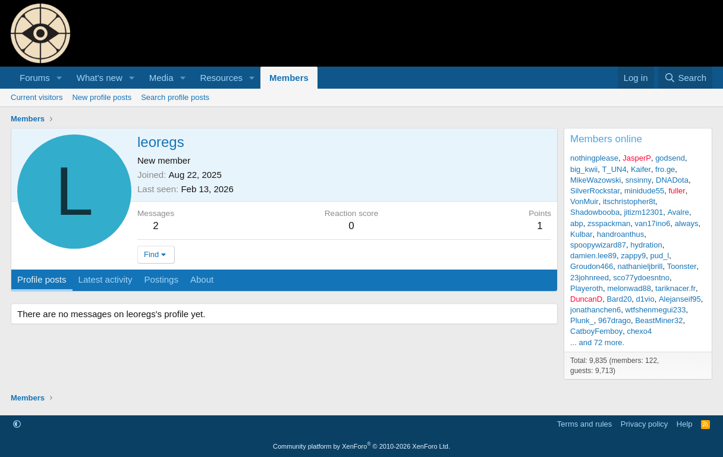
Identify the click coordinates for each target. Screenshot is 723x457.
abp (576, 223)
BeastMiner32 (659, 320)
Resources (221, 78)
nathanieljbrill (640, 266)
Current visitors (36, 97)
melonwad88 (629, 288)
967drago (614, 320)
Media (161, 78)
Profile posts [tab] (42, 279)
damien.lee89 (593, 255)
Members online (606, 139)
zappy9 (633, 255)
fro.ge (665, 169)
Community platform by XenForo (361, 446)
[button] (59, 78)
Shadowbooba (595, 212)
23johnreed (589, 277)
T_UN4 (614, 169)
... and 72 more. (597, 342)
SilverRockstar (595, 190)
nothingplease (594, 158)
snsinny (638, 180)
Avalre (678, 212)
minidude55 (644, 190)
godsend (670, 158)
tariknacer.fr (675, 288)
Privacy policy (644, 424)
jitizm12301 (643, 212)
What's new (99, 78)
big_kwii (584, 169)
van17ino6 (652, 223)
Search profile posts (175, 97)
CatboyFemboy (596, 331)
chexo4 (639, 331)
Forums (35, 78)
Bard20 (618, 299)
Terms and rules (584, 424)
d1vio (645, 299)
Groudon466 (591, 266)
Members (289, 78)
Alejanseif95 (680, 299)
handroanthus (621, 234)
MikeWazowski (595, 180)
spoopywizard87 (598, 244)
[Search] (685, 78)
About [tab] (201, 279)
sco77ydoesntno (641, 277)
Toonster (682, 266)
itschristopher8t (629, 201)
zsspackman (608, 223)
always (687, 223)
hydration (646, 244)
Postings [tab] (161, 279)
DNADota (672, 180)
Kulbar (581, 234)
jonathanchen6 (595, 309)
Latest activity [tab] (105, 279)
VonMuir (584, 201)
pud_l (659, 255)
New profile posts (101, 97)
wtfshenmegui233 (655, 309)
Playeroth (586, 288)
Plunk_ (582, 320)
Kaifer (641, 169)
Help (685, 424)
